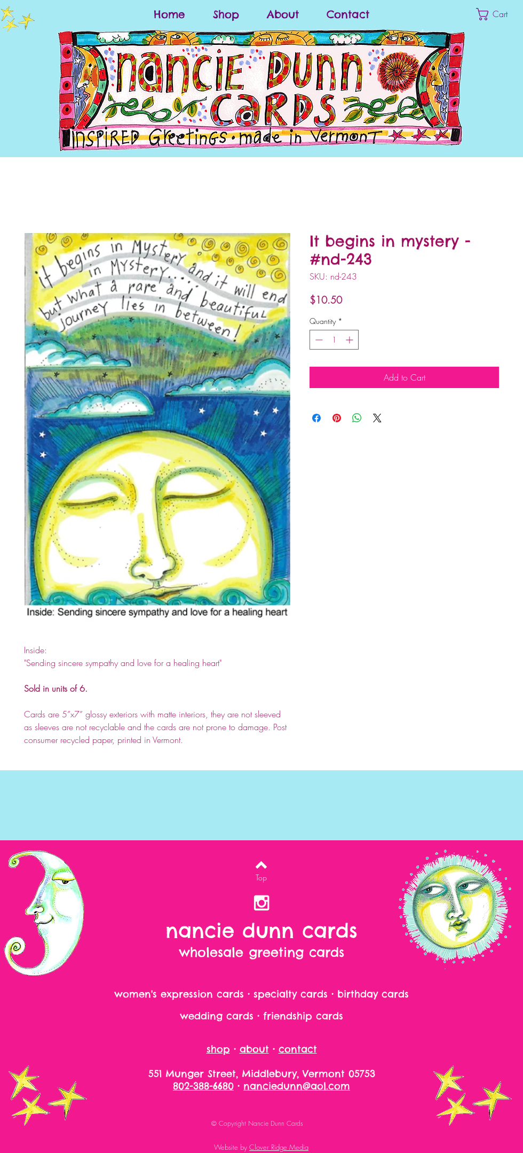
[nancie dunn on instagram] (261, 903)
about (254, 1049)
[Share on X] (377, 418)
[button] (499, 14)
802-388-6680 (203, 1086)
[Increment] (350, 339)
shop (218, 1049)
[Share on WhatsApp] (357, 418)
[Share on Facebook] (316, 418)
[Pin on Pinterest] (336, 418)
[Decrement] (317, 339)
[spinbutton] (334, 339)
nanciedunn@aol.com (296, 1086)
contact (298, 1049)
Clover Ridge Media (278, 1147)
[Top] (261, 877)
